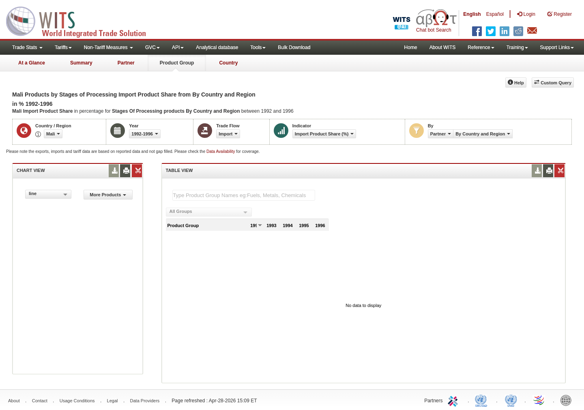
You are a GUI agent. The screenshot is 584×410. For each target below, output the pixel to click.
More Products (108, 194)
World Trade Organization (539, 400)
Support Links (557, 47)
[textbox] (243, 195)
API (178, 47)
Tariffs (63, 47)
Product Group (177, 63)
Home (410, 47)
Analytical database (217, 47)
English (472, 14)
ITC (454, 400)
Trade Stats (27, 47)
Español (495, 14)
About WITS (442, 47)
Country (228, 63)
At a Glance (31, 63)
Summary (81, 63)
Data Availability (221, 151)
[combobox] (48, 194)
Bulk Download (294, 47)
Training (517, 47)
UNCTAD (482, 400)
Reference (481, 47)
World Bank (568, 400)
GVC (152, 47)
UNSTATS (511, 400)
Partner (126, 63)
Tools (258, 47)
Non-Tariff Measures (108, 47)
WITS (81, 20)
